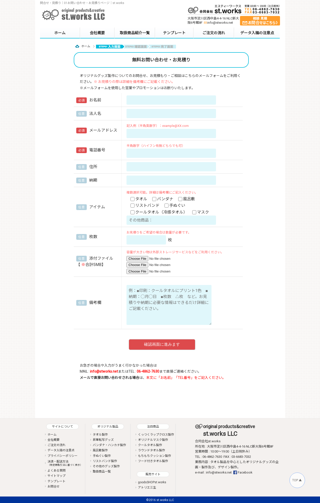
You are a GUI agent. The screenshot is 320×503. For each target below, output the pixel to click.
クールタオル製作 (150, 445)
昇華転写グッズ (103, 440)
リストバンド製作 (105, 461)
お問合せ (54, 486)
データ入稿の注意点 (257, 33)
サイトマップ (57, 476)
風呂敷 (187, 199)
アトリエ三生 (147, 487)
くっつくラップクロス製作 (156, 434)
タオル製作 (100, 434)
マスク (201, 212)
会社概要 (97, 33)
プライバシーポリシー (63, 456)
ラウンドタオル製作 (151, 450)
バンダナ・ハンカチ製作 (109, 445)
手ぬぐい (175, 205)
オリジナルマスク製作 (153, 440)
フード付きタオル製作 (153, 461)
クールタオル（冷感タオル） (159, 212)
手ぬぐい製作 (102, 456)
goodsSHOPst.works (152, 482)
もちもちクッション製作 (154, 456)
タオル (139, 199)
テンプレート (174, 33)
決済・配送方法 (65, 463)
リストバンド (145, 205)
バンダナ (163, 199)
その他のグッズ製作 (106, 466)
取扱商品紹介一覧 (135, 33)
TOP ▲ (297, 480)
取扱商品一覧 (102, 471)
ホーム (60, 33)
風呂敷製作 (100, 450)
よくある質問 (57, 470)
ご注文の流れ (213, 33)
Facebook (245, 472)
